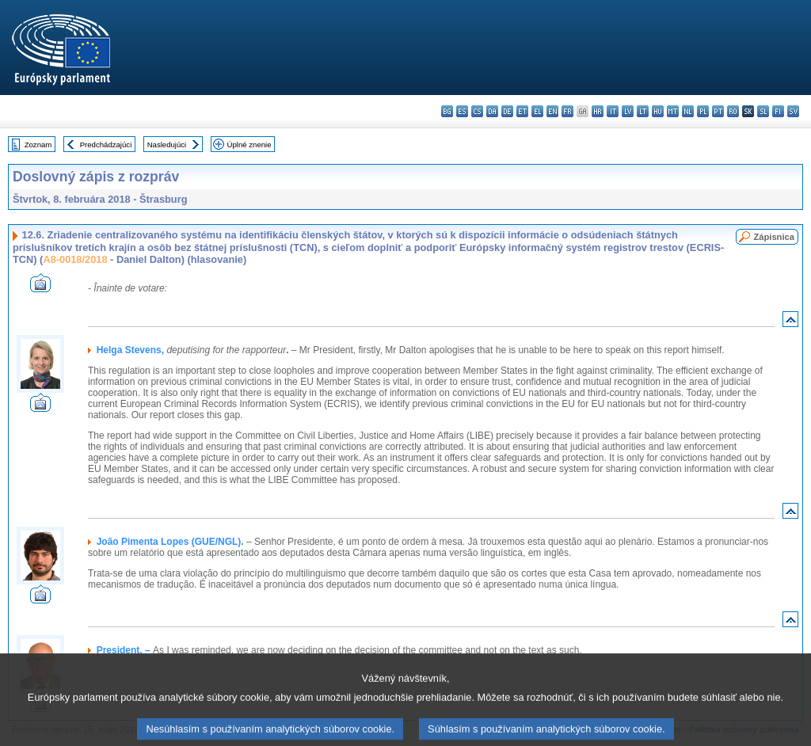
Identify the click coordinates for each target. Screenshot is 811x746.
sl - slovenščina (763, 111)
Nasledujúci (167, 144)
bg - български (447, 111)
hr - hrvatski (597, 111)
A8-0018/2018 (75, 259)
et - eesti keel (522, 111)
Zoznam (38, 144)
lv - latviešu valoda (628, 111)
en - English (552, 111)
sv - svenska (793, 111)
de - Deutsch (507, 111)
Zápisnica (773, 237)
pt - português (718, 111)
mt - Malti (673, 111)
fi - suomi (778, 111)
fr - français (567, 111)
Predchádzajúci (106, 144)
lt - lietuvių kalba (643, 111)
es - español (462, 111)
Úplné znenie (249, 144)
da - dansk (492, 111)
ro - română (733, 111)
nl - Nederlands (688, 111)
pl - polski (703, 111)
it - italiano (613, 111)
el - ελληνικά (537, 111)
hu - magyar (658, 111)
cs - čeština (477, 111)
